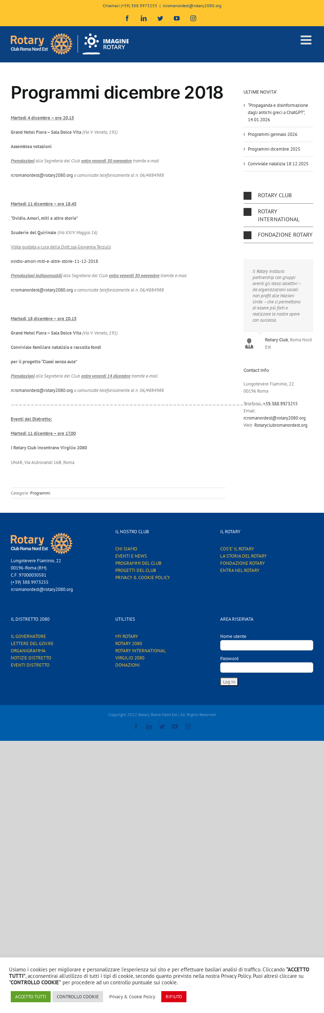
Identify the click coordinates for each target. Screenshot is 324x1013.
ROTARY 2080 (128, 643)
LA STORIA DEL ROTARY (243, 556)
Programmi (40, 493)
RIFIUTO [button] (174, 997)
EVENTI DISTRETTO (30, 665)
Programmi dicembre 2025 (274, 149)
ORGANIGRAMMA (28, 651)
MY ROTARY (126, 636)
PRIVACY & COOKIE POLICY (142, 577)
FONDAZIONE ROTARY (242, 563)
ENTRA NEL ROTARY (239, 570)
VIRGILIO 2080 (129, 658)
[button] (278, 195)
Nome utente (233, 636)
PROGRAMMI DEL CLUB (138, 563)
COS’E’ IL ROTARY (237, 549)
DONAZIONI (127, 665)
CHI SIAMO (126, 549)
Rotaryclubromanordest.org (280, 425)
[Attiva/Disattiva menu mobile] (307, 39)
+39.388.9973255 (280, 404)
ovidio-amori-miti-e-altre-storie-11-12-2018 (54, 261)
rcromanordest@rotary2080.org (192, 5)
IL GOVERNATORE (28, 636)
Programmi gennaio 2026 (272, 134)
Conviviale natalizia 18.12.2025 (278, 164)
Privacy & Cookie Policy (132, 997)
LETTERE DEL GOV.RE (32, 643)
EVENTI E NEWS (131, 556)
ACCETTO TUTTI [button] (30, 997)
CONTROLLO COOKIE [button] (78, 997)
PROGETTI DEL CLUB (135, 570)
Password (229, 658)
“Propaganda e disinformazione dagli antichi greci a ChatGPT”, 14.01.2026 (278, 112)
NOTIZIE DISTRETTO (31, 658)
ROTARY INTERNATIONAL (140, 651)
